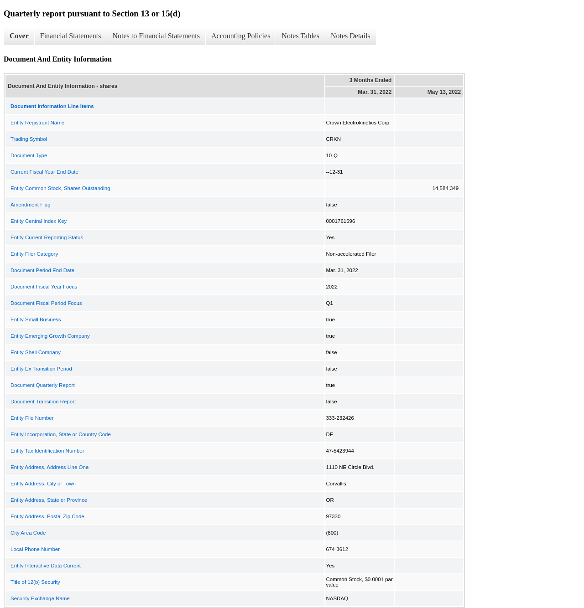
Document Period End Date (42, 270)
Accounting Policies (240, 36)
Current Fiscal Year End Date (44, 172)
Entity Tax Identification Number (47, 450)
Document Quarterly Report (42, 385)
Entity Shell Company (35, 352)
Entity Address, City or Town (43, 483)
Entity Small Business (35, 319)
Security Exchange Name (40, 598)
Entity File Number (32, 418)
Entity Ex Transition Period (41, 368)
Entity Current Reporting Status (46, 237)
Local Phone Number (35, 549)
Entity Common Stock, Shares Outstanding (60, 188)
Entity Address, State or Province (48, 500)
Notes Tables (300, 36)
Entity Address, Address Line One (49, 467)
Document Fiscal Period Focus (46, 303)
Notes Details (350, 36)
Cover (19, 36)
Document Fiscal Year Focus (43, 286)
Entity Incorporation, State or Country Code (60, 434)
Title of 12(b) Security (35, 582)
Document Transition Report (43, 401)
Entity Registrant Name (37, 122)
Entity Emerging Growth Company (50, 336)
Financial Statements (70, 36)
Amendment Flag (30, 204)
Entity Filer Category (34, 254)
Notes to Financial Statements (156, 36)
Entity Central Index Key (38, 221)
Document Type (28, 155)
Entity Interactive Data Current (45, 565)
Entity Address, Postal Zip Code (47, 516)
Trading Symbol (28, 139)
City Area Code (28, 533)
